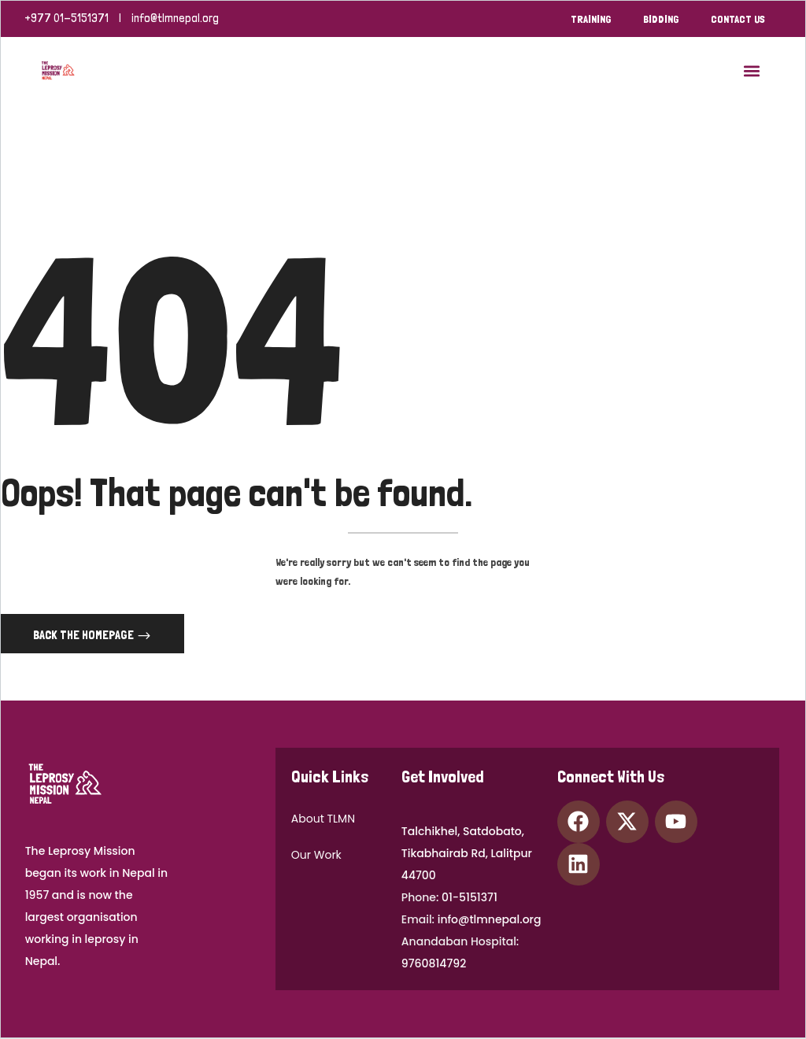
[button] (752, 70)
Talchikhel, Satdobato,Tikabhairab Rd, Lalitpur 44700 (466, 854)
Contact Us (738, 19)
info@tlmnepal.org (175, 18)
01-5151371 (469, 898)
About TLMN (323, 819)
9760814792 (433, 964)
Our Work (316, 855)
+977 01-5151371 (66, 18)
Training (591, 19)
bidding (661, 19)
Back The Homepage (84, 635)
